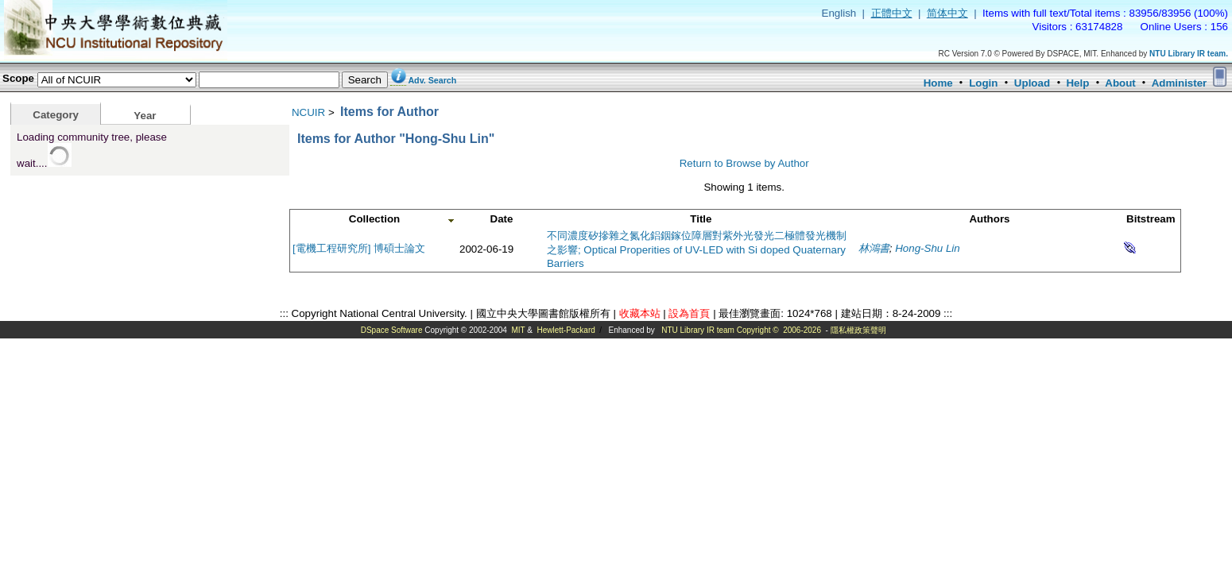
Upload (1032, 83)
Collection (374, 219)
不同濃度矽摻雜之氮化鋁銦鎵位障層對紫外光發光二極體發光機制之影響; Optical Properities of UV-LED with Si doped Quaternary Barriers (697, 249)
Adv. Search (432, 80)
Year (145, 116)
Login (983, 83)
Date (501, 219)
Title (700, 219)
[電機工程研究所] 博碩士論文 (359, 248)
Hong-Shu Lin (927, 248)
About (1120, 83)
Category (56, 115)
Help (1077, 83)
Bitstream (1150, 219)
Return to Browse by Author (744, 163)
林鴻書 (873, 248)
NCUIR (308, 112)
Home (938, 83)
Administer (1179, 83)
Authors (989, 219)
